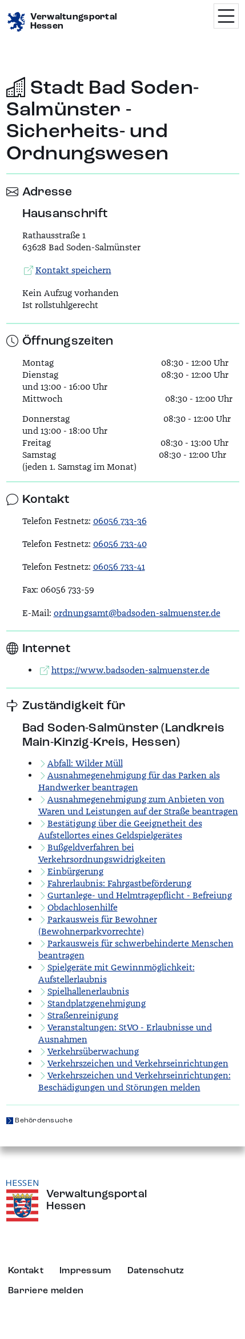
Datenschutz (155, 1271)
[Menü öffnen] (226, 16)
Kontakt (25, 1271)
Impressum (85, 1271)
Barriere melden (45, 1291)
